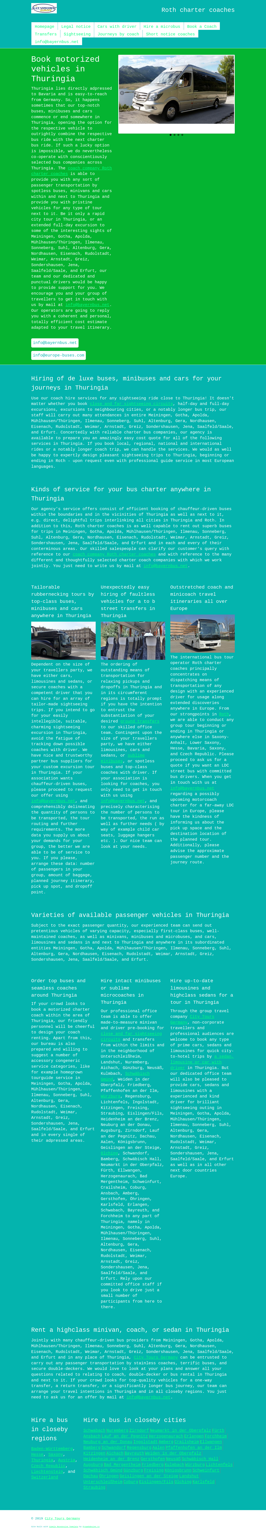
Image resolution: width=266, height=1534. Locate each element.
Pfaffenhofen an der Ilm (194, 1447)
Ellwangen (211, 1441)
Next (230, 93)
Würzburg (110, 1096)
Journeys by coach (118, 34)
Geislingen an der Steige (149, 1475)
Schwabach (94, 1430)
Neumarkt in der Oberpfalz (180, 1430)
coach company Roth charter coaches (114, 554)
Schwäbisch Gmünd (102, 1470)
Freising (154, 1470)
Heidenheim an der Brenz (111, 1458)
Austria (66, 1459)
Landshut (189, 1475)
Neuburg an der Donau (107, 1441)
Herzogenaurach (166, 1436)
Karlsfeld (204, 1481)
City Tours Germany (156, 1357)
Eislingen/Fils (156, 1481)
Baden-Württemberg (52, 1448)
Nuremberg (117, 1430)
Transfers (46, 34)
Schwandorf (113, 1447)
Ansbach (92, 1436)
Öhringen (109, 1475)
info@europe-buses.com (58, 355)
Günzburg (133, 1470)
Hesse (37, 1454)
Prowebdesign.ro (91, 1526)
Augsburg (93, 1464)
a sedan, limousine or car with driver (202, 1061)
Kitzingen (94, 1453)
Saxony (55, 1454)
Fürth (218, 1430)
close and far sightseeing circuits (131, 404)
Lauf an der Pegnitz (124, 1436)
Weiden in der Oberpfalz (173, 1453)
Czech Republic (48, 1465)
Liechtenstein (47, 1471)
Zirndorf (139, 1430)
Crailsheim (186, 1441)
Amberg (166, 1441)
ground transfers (139, 721)
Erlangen (194, 1436)
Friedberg (153, 1464)
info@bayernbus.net (57, 42)
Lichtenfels (219, 1464)
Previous (122, 93)
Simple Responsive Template (63, 1526)
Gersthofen (153, 1458)
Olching (109, 1153)
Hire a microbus (162, 26)
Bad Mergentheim (122, 1464)
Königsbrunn (178, 1470)
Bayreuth (134, 1453)
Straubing (94, 1487)
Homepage (44, 26)
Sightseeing (77, 34)
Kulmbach (174, 1464)
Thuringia (42, 1459)
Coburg (131, 1481)
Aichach (115, 1453)
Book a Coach (201, 26)
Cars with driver (117, 26)
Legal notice (76, 26)
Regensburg (139, 1447)
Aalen (158, 1447)
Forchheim (216, 1436)
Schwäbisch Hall (200, 1458)
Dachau (90, 1475)
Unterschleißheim (102, 1481)
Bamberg (92, 1447)
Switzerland (44, 1477)
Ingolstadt (145, 1441)
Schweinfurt (206, 1470)
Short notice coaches (170, 34)
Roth (224, 714)
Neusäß (173, 1458)
